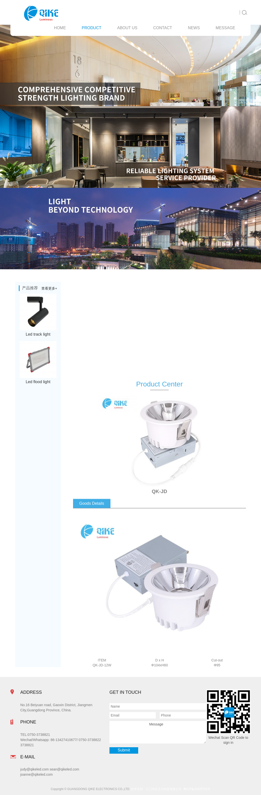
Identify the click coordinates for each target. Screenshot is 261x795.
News (194, 28)
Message (157, 732)
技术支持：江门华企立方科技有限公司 (157, 789)
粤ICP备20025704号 (196, 789)
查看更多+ (49, 288)
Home (60, 28)
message (225, 28)
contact (162, 28)
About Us (127, 28)
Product (91, 28)
